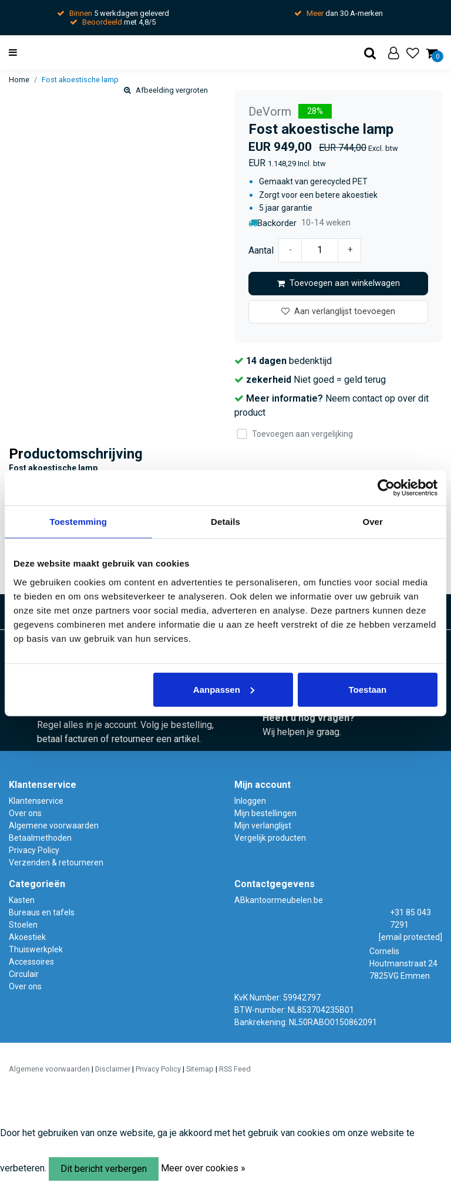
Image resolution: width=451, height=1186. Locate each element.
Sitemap (200, 1068)
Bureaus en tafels (42, 912)
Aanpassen (223, 689)
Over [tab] (372, 522)
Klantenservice (36, 801)
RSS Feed (235, 1068)
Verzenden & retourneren (56, 862)
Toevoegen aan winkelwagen (338, 283)
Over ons (25, 813)
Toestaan (368, 689)
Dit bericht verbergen (103, 1168)
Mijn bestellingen (265, 813)
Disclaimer (112, 1068)
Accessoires (31, 961)
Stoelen (23, 924)
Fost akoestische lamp (80, 79)
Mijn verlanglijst (262, 825)
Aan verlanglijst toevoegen (338, 311)
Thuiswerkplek (36, 949)
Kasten (22, 900)
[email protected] (410, 937)
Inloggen (250, 801)
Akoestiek (27, 937)
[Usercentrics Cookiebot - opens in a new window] (386, 488)
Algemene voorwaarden (54, 825)
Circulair (24, 974)
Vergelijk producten (270, 838)
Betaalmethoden (40, 838)
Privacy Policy (34, 850)
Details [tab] (225, 522)
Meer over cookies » (203, 1168)
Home (19, 79)
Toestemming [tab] (78, 522)
